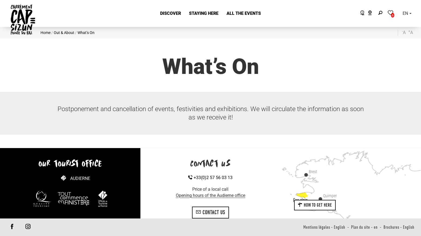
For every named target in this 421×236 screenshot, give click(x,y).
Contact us (210, 212)
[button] (170, 13)
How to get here (315, 205)
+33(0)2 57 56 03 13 (210, 177)
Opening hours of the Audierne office (210, 195)
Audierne (80, 178)
